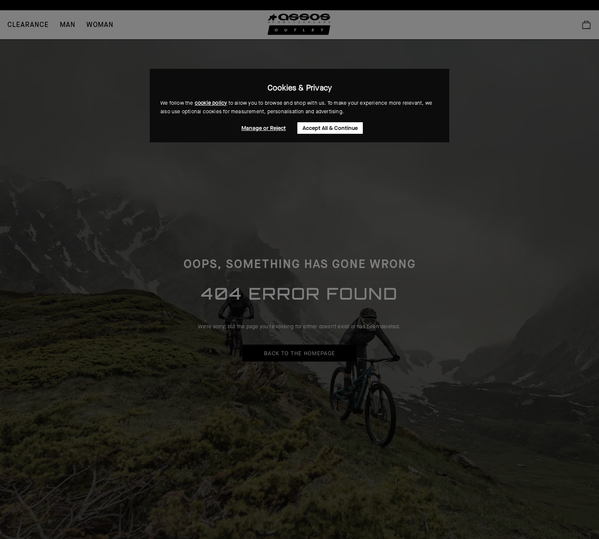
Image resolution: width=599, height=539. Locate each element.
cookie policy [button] (211, 103)
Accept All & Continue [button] (330, 128)
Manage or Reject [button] (263, 128)
